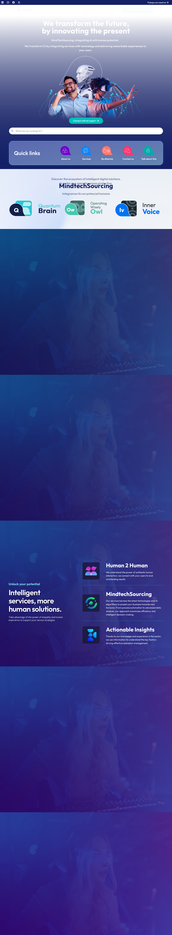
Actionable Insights (88, 9)
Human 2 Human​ (127, 565)
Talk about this (73, 13)
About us (47, 13)
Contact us (128, 158)
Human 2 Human (45, 9)
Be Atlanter (107, 158)
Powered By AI (66, 9)
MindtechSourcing (129, 593)
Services (59, 13)
